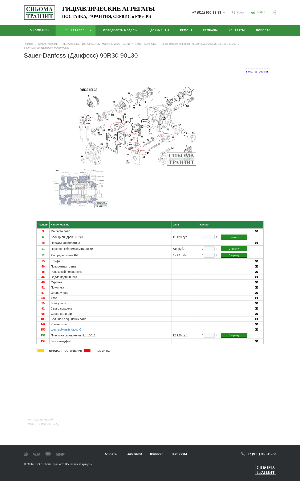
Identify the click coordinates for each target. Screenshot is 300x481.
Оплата (111, 453)
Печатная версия (257, 71)
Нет (53, 424)
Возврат (156, 453)
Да (57, 424)
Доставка (134, 453)
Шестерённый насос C (66, 329)
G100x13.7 (34, 424)
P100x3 (45, 424)
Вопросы (180, 453)
